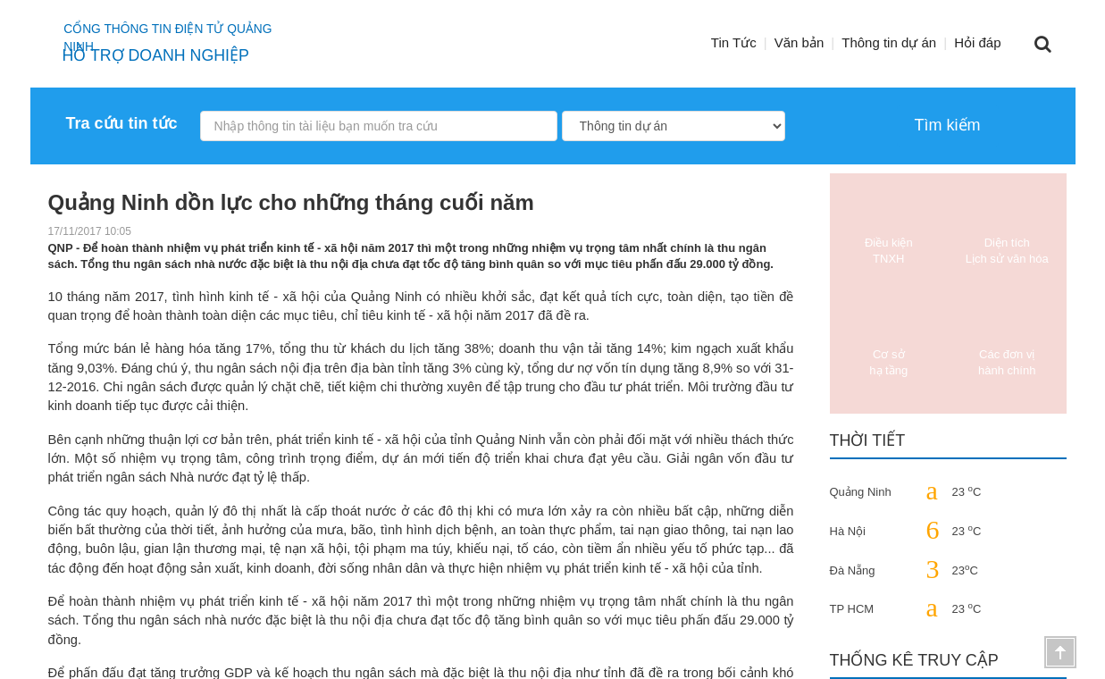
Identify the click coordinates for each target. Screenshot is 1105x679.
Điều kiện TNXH (889, 228)
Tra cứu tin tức (122, 123)
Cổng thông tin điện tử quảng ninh (189, 31)
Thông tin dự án (888, 42)
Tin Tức (734, 42)
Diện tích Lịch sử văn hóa (1007, 228)
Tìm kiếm (948, 125)
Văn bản (799, 42)
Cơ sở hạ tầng (888, 340)
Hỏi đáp (977, 42)
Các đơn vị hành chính (1006, 340)
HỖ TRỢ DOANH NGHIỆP (159, 55)
